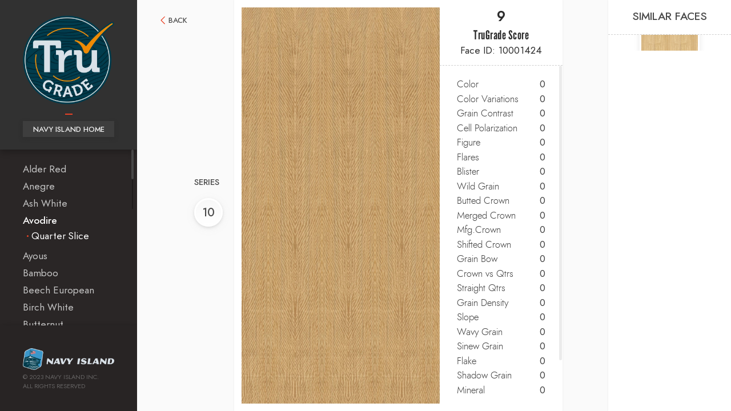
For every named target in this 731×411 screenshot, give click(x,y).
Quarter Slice (60, 236)
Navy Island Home (69, 130)
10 (208, 213)
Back (177, 21)
